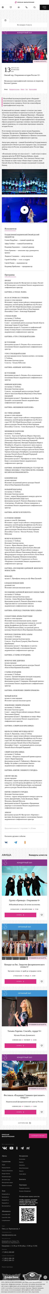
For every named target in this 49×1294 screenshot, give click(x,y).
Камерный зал (5, 1200)
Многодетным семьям (7, 1182)
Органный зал (5, 1197)
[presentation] (45, 1277)
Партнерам (23, 1185)
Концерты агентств (38, 855)
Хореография (33, 89)
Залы (3, 1191)
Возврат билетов (6, 1173)
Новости (21, 1171)
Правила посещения (7, 1185)
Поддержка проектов (24, 1188)
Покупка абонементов (7, 1170)
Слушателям (6, 1161)
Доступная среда (6, 1179)
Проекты (21, 1162)
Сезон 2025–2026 (6, 1217)
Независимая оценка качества (29, 1196)
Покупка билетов (6, 1167)
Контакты (22, 1179)
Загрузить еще (24, 1123)
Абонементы (6, 1211)
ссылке (32, 1204)
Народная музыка (14, 89)
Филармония (23, 1156)
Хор (26, 89)
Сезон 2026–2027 (6, 1214)
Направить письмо (38, 1135)
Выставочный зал (6, 1206)
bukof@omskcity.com (9, 1235)
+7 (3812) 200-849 (8, 1252)
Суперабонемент (6, 1220)
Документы (22, 1165)
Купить (20, 915)
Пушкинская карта (6, 1176)
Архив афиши (22, 1174)
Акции (3, 1164)
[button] (20, 192)
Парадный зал (5, 1203)
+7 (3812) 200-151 (8, 1260)
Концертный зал (6, 1194)
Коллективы (22, 1159)
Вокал (22, 89)
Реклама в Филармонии (25, 1191)
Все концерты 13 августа (24, 25)
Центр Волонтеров (23, 1168)
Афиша (4, 1156)
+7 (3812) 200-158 (8, 1258)
